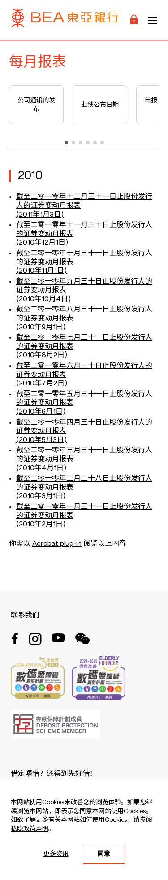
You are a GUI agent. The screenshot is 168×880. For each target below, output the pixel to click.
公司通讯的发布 (36, 105)
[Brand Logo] (65, 20)
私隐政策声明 (29, 829)
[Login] (134, 20)
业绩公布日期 (100, 105)
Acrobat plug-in (57, 543)
